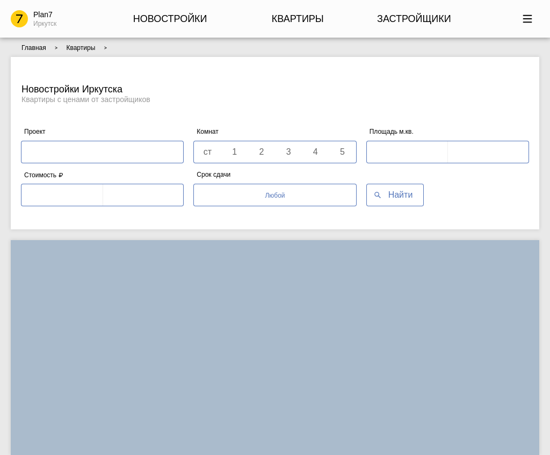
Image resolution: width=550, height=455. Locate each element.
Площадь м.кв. (392, 131)
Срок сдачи (213, 174)
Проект (35, 131)
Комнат (207, 131)
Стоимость (43, 175)
